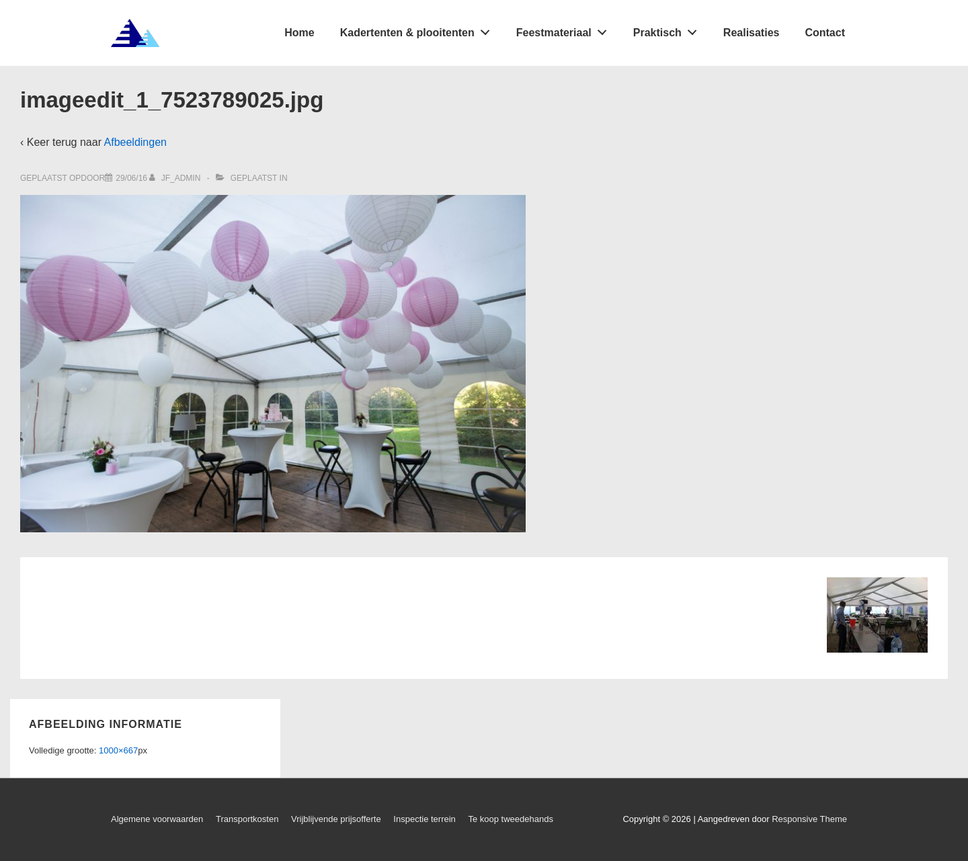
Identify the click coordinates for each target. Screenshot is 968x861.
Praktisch (668, 29)
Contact (825, 32)
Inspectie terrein (424, 819)
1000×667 (118, 750)
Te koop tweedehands (510, 819)
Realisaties (751, 32)
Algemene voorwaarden (157, 819)
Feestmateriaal (565, 29)
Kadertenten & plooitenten (418, 29)
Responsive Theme (809, 819)
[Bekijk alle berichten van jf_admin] (175, 178)
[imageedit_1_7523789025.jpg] (131, 178)
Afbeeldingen (135, 142)
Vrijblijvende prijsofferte (336, 819)
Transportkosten (247, 819)
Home (299, 32)
